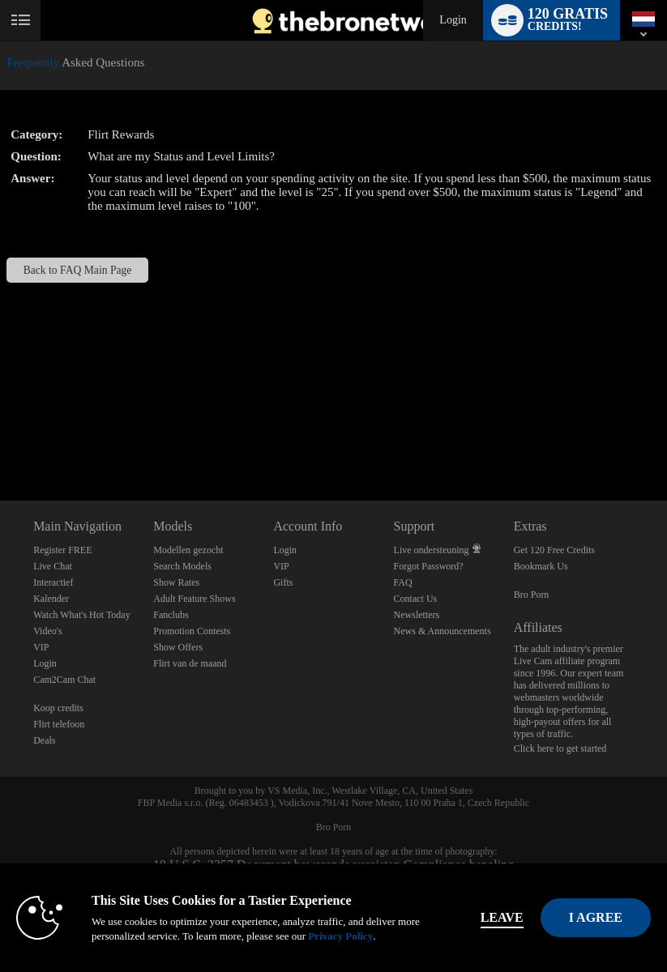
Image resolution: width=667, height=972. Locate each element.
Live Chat (52, 566)
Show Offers (178, 647)
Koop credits (58, 708)
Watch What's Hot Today (81, 614)
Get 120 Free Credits (554, 550)
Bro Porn (531, 594)
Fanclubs (170, 614)
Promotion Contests (191, 631)
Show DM (0, 440)
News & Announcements (442, 631)
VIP (41, 647)
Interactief (53, 582)
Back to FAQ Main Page (78, 270)
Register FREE (62, 550)
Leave (502, 917)
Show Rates (176, 582)
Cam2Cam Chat (64, 679)
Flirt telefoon (58, 724)
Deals (44, 740)
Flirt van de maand (189, 663)
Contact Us (416, 598)
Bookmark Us (541, 566)
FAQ (403, 582)
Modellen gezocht (188, 550)
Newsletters (417, 614)
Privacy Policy (340, 936)
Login (452, 20)
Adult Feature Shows (194, 598)
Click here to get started (560, 748)
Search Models (182, 566)
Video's (47, 631)
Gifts (283, 582)
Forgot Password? (429, 566)
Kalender (51, 598)
